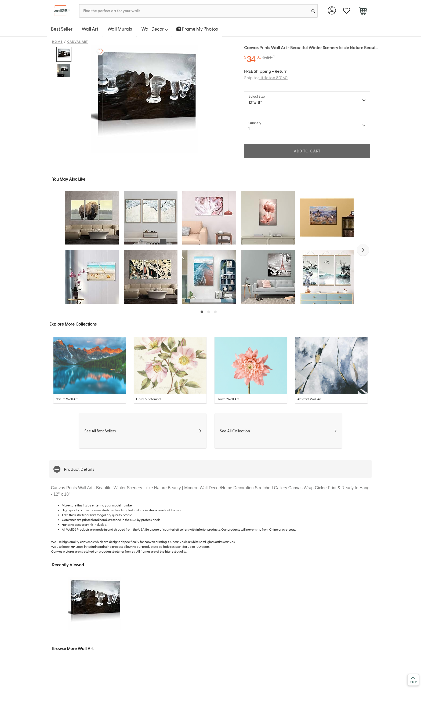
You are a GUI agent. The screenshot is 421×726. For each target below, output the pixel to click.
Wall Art (90, 28)
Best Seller (61, 28)
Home (57, 41)
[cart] (362, 11)
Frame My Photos (197, 28)
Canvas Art (77, 41)
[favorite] (346, 11)
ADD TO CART (307, 151)
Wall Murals (119, 28)
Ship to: (266, 77)
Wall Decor (154, 28)
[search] (313, 11)
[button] (363, 250)
